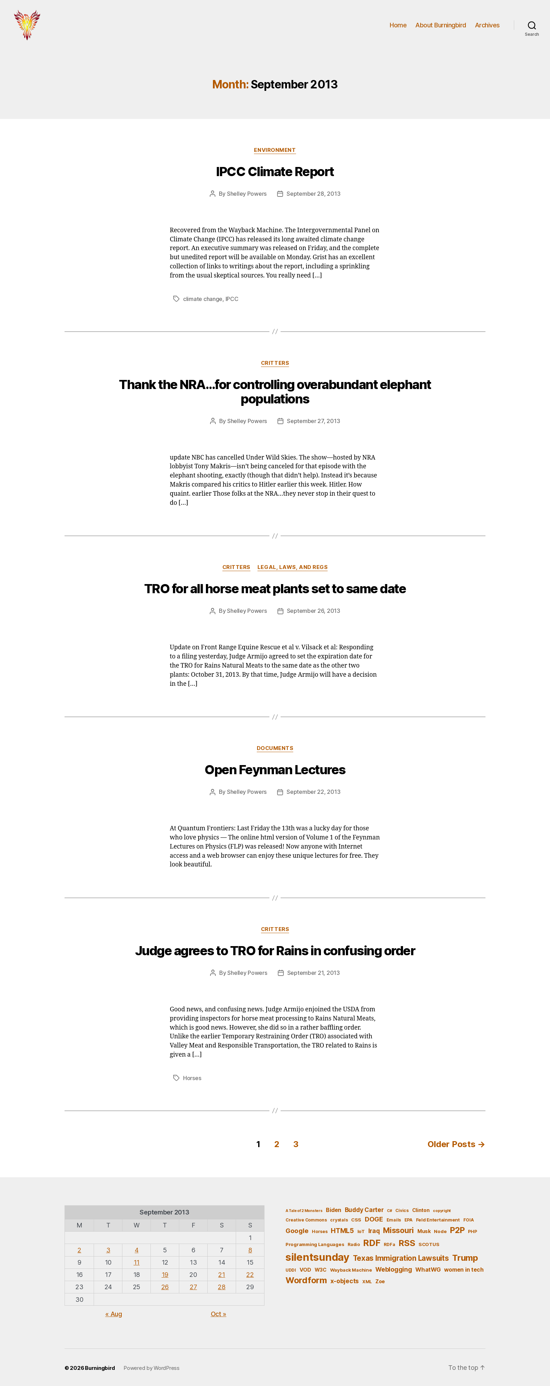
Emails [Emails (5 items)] (394, 1218)
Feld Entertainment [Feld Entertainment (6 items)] (438, 1218)
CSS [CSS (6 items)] (356, 1218)
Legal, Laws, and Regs (292, 567)
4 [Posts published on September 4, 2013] (137, 1248)
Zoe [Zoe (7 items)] (380, 1280)
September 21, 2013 (313, 972)
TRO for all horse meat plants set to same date (275, 589)
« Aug (113, 1312)
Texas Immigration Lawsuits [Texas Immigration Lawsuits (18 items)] (401, 1256)
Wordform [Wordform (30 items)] (306, 1279)
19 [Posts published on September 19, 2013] (165, 1273)
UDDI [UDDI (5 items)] (291, 1268)
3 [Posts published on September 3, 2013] (108, 1248)
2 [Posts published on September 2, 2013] (79, 1248)
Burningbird (100, 1367)
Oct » (219, 1312)
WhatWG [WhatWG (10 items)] (428, 1268)
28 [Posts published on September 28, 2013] (221, 1286)
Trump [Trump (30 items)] (465, 1256)
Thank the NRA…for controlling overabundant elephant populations (275, 392)
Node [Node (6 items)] (440, 1230)
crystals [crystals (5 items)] (339, 1218)
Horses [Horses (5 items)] (319, 1230)
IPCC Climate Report (275, 172)
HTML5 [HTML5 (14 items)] (342, 1229)
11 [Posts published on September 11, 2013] (137, 1261)
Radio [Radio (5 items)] (354, 1243)
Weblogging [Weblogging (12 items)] (393, 1268)
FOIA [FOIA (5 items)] (468, 1218)
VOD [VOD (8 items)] (305, 1268)
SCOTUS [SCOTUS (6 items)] (428, 1243)
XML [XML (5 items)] (367, 1280)
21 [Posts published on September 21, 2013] (221, 1273)
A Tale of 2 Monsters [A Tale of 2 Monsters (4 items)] (304, 1209)
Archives (487, 25)
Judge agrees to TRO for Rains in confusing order (275, 950)
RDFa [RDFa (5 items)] (389, 1243)
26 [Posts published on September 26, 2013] (165, 1286)
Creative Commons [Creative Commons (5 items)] (306, 1218)
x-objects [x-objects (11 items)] (344, 1280)
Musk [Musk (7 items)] (424, 1230)
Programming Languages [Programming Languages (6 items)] (315, 1243)
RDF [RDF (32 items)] (371, 1241)
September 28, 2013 (313, 194)
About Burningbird (440, 25)
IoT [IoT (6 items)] (361, 1230)
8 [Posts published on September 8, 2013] (250, 1248)
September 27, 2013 (313, 421)
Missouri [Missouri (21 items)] (398, 1228)
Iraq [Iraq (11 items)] (374, 1229)
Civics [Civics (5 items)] (401, 1209)
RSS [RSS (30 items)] (406, 1242)
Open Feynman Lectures (275, 769)
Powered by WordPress (151, 1367)
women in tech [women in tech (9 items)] (464, 1268)
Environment (275, 151)
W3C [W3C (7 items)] (321, 1268)
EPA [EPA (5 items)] (408, 1218)
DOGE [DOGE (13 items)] (374, 1218)
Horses (192, 1076)
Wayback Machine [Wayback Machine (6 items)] (351, 1268)
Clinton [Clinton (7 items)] (421, 1209)
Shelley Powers (247, 194)
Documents (275, 748)
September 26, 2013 (313, 611)
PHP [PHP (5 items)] (472, 1230)
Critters (275, 363)
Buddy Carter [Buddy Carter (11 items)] (364, 1208)
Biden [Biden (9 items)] (333, 1208)
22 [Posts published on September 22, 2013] (250, 1273)
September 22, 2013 (313, 791)
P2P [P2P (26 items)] (457, 1229)
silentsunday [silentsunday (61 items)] (317, 1256)
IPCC (232, 299)
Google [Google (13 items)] (297, 1229)
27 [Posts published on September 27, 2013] (193, 1286)
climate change (202, 299)
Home (398, 25)
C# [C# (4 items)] (389, 1209)
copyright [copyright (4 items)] (442, 1209)
